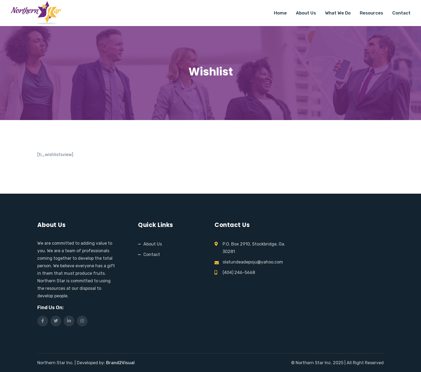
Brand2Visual (120, 362)
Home (280, 13)
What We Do (338, 13)
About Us (306, 13)
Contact (401, 13)
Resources (371, 13)
